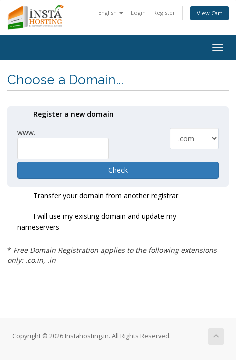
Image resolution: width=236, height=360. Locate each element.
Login (138, 12)
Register (164, 12)
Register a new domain (65, 115)
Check (118, 170)
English (110, 12)
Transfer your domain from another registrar (97, 196)
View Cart (209, 13)
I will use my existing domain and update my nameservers (96, 222)
